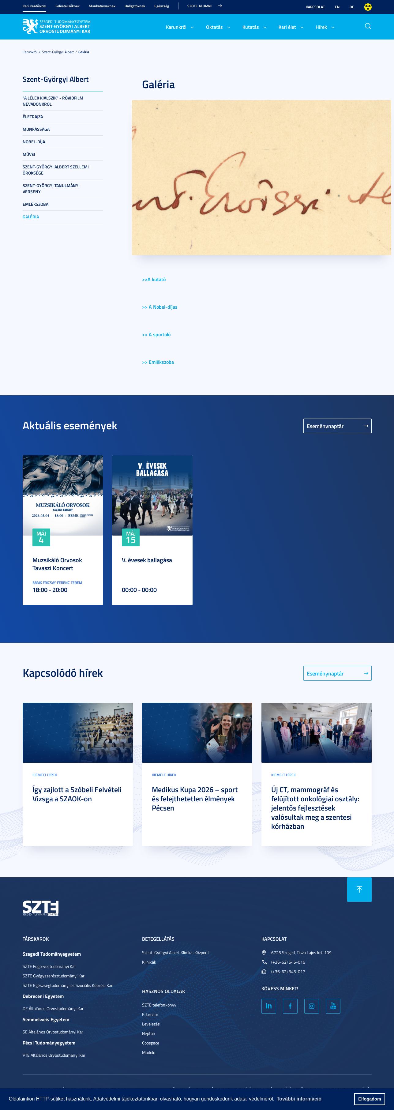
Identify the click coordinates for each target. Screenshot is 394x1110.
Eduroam (150, 1014)
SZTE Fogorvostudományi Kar (49, 966)
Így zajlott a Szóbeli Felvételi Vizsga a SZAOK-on (77, 794)
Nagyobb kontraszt (368, 7)
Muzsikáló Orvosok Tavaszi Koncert (57, 563)
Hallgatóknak (135, 6)
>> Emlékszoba (158, 361)
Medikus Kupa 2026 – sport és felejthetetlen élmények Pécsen (195, 798)
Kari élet (287, 26)
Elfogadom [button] (369, 1099)
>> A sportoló (156, 334)
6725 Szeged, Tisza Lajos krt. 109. (301, 952)
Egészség (161, 6)
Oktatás (214, 26)
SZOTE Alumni (199, 6)
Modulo (148, 1052)
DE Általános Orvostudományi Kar (53, 1008)
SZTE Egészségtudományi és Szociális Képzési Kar (68, 985)
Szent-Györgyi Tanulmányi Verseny (51, 188)
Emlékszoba (35, 204)
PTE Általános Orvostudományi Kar (54, 1055)
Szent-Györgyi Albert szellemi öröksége (56, 170)
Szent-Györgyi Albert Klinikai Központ (175, 952)
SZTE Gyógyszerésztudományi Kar (53, 976)
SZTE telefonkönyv (159, 1005)
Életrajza (33, 116)
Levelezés (151, 1024)
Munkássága (36, 129)
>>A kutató (154, 279)
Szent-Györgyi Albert (58, 52)
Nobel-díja (34, 142)
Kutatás (250, 26)
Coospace (150, 1043)
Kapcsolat (315, 6)
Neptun (148, 1033)
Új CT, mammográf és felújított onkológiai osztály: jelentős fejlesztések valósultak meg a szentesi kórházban (315, 807)
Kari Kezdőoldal (34, 6)
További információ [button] (299, 1098)
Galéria (83, 52)
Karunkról (176, 26)
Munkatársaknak (102, 6)
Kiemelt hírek (44, 774)
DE (352, 6)
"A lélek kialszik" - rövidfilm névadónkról (53, 101)
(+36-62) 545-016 (288, 962)
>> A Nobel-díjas (160, 306)
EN (337, 6)
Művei (29, 154)
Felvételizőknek (67, 6)
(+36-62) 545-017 (288, 971)
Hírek (321, 26)
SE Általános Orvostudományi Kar (53, 1032)
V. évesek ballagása (147, 559)
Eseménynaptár (325, 426)
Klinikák (149, 962)
